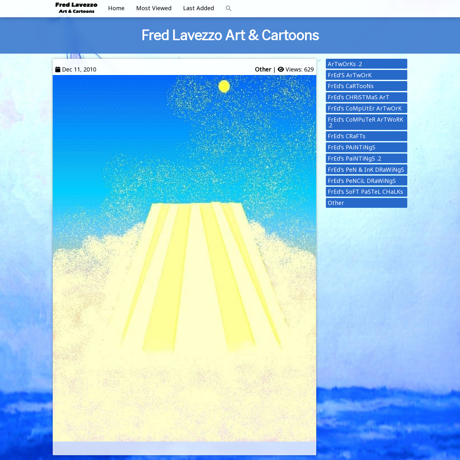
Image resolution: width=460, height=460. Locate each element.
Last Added (198, 8)
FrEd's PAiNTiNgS (351, 147)
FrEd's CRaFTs (346, 136)
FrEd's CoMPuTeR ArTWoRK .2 (365, 122)
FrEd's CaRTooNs (351, 86)
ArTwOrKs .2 (345, 64)
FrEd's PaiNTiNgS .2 (354, 158)
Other (263, 69)
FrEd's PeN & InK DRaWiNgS (366, 169)
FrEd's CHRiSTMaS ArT (358, 97)
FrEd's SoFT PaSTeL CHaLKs (365, 191)
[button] (229, 8)
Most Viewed (154, 8)
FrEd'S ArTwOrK (350, 75)
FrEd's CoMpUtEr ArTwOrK (365, 108)
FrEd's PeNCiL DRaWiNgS (362, 181)
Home (116, 8)
